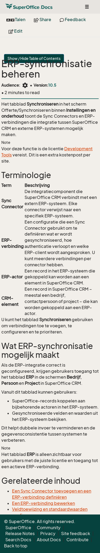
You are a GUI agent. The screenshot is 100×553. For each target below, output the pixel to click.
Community (49, 527)
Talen (15, 19)
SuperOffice (18, 527)
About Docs (49, 539)
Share (42, 19)
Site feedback (75, 533)
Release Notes (20, 533)
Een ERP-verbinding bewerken (43, 503)
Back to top (15, 545)
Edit (15, 31)
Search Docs (18, 539)
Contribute (77, 539)
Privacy (47, 533)
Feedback (73, 19)
